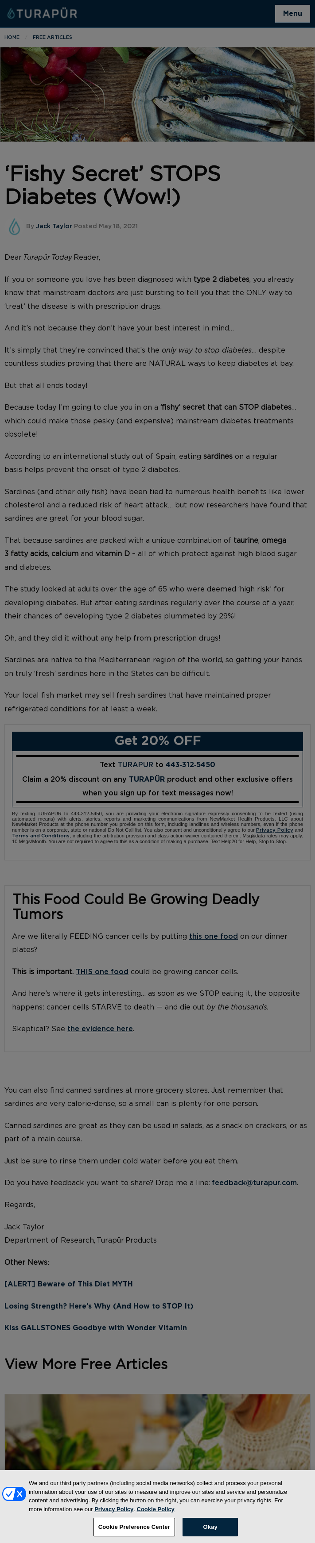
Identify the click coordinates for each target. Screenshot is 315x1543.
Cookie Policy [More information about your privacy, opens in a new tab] (156, 1516)
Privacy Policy (113, 1516)
